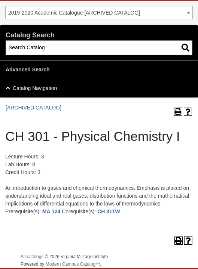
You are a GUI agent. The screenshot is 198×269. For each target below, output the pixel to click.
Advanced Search (28, 69)
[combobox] (99, 12)
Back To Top (171, 257)
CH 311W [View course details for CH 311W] (108, 211)
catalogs (35, 256)
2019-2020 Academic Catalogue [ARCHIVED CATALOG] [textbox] (74, 13)
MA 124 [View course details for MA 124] (51, 211)
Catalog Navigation (35, 88)
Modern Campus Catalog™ (73, 264)
